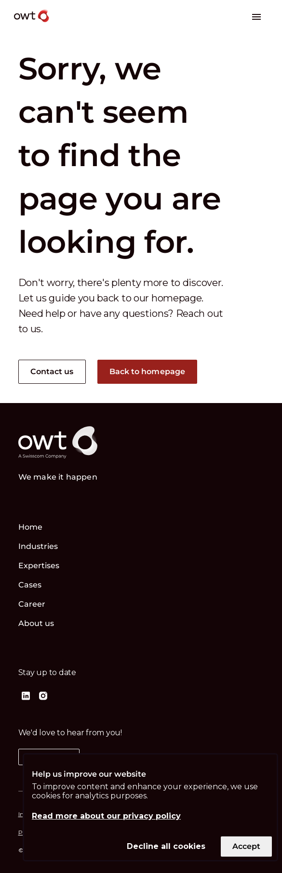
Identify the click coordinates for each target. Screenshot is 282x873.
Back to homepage (147, 371)
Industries (38, 546)
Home (30, 527)
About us (36, 623)
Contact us (52, 371)
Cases (30, 584)
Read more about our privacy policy (106, 816)
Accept (246, 846)
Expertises (39, 565)
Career (32, 604)
